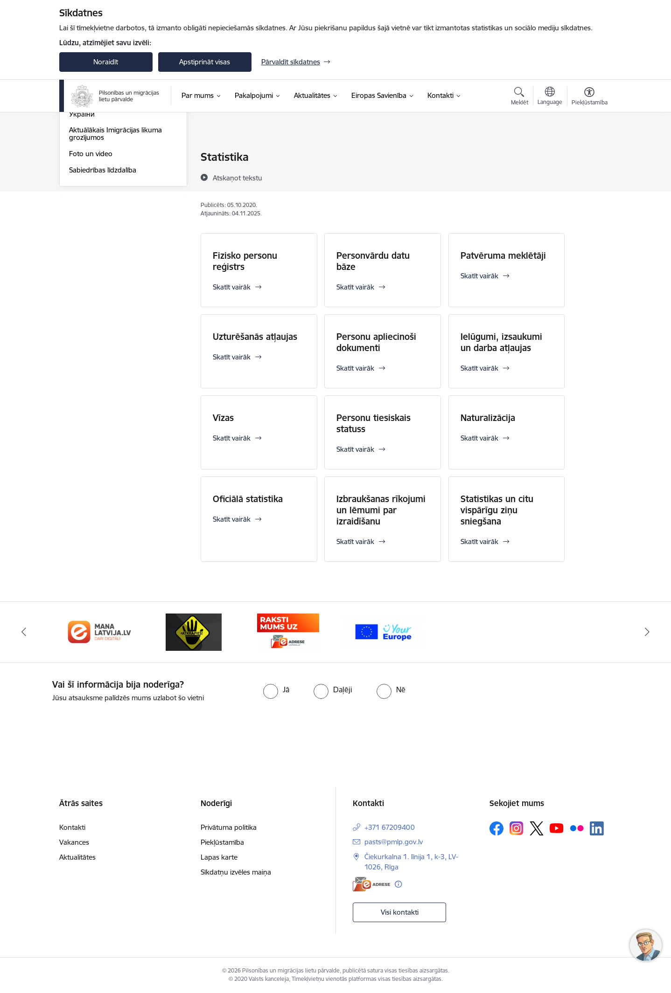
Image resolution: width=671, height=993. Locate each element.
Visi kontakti (400, 912)
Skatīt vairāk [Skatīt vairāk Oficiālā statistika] (232, 519)
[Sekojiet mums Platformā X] (537, 828)
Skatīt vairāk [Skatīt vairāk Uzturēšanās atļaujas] (232, 356)
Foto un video (90, 253)
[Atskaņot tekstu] (237, 177)
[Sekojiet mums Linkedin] (597, 828)
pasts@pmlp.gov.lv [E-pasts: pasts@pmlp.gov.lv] (393, 841)
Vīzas (223, 417)
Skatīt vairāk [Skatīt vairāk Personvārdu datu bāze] (355, 287)
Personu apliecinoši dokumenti (376, 342)
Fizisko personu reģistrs (245, 261)
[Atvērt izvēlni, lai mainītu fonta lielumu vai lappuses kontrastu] (589, 97)
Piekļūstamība (222, 842)
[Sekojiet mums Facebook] (496, 828)
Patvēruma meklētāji (503, 255)
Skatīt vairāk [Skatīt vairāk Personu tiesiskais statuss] (355, 449)
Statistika (83, 190)
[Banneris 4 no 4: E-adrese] (288, 631)
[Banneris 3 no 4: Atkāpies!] (194, 631)
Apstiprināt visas (204, 61)
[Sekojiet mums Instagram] (517, 828)
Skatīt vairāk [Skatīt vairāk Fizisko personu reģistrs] (232, 287)
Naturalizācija (488, 417)
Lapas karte (219, 857)
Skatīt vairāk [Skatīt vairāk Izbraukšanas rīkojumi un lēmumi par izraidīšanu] (355, 541)
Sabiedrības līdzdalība (102, 269)
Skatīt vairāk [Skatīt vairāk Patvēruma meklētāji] (479, 275)
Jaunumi (82, 157)
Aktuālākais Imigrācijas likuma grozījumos (115, 233)
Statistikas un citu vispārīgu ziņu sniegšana (497, 510)
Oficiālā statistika (248, 498)
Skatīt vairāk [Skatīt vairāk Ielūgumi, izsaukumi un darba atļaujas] (479, 368)
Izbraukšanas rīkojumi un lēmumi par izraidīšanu (381, 510)
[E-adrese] (371, 884)
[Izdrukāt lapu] (589, 153)
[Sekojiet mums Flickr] (577, 828)
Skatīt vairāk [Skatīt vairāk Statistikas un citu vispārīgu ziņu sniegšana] (479, 541)
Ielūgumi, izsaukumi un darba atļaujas (501, 342)
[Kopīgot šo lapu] (589, 176)
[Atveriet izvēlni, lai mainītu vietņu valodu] (550, 97)
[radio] (276, 689)
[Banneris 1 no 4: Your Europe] (382, 631)
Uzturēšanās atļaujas (255, 336)
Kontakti (72, 827)
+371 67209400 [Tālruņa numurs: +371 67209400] (389, 827)
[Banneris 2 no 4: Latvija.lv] (99, 631)
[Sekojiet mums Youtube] (557, 828)
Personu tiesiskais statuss (373, 423)
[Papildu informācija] (398, 884)
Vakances (74, 842)
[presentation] (78, 729)
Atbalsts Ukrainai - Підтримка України (115, 210)
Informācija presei (97, 173)
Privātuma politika (229, 827)
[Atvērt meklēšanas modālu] (519, 97)
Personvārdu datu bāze (373, 261)
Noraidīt (105, 61)
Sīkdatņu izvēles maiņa (236, 872)
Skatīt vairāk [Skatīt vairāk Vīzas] (232, 438)
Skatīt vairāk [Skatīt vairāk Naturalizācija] (479, 438)
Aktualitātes (77, 857)
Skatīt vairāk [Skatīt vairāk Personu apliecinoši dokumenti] (355, 368)
